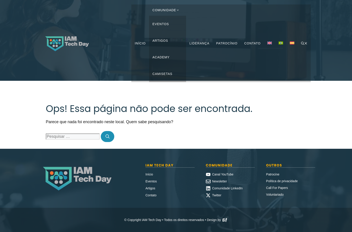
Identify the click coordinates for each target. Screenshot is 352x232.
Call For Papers (277, 188)
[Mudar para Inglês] (269, 43)
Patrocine (272, 174)
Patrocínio (227, 43)
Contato (252, 43)
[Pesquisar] (107, 136)
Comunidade (167, 10)
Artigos (160, 40)
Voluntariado (275, 194)
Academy (160, 57)
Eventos (160, 24)
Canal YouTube (222, 174)
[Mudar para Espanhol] (292, 43)
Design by (217, 220)
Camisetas (162, 74)
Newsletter (219, 181)
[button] (304, 43)
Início (140, 43)
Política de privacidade (282, 181)
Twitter (216, 195)
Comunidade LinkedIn (227, 188)
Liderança (199, 43)
